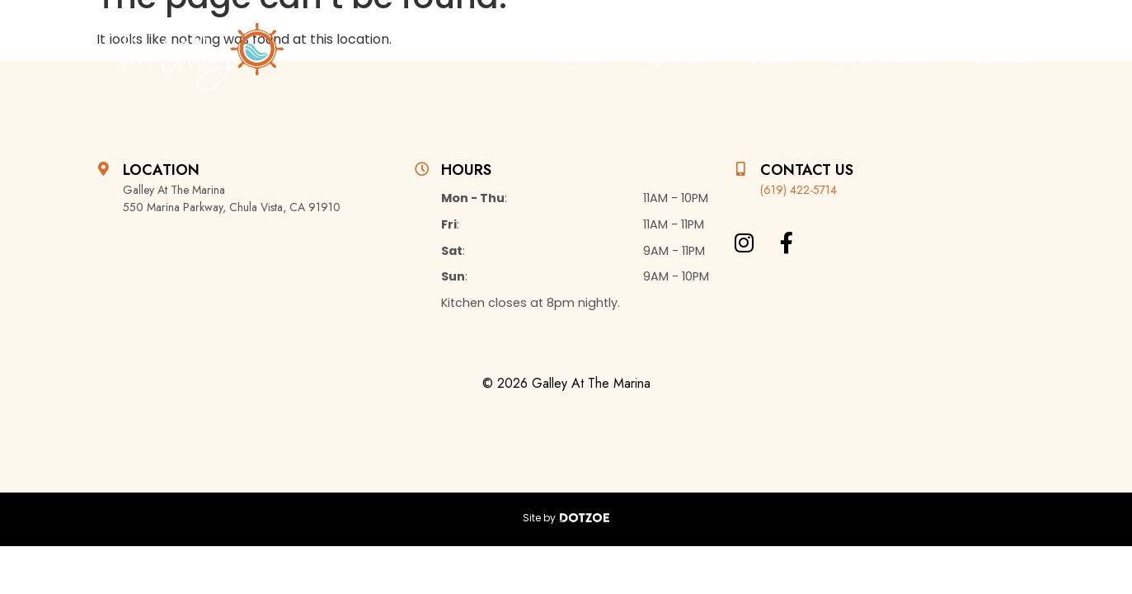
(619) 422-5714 (798, 190)
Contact (1000, 57)
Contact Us (806, 170)
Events (579, 57)
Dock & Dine (882, 57)
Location (161, 170)
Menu (771, 57)
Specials (677, 57)
